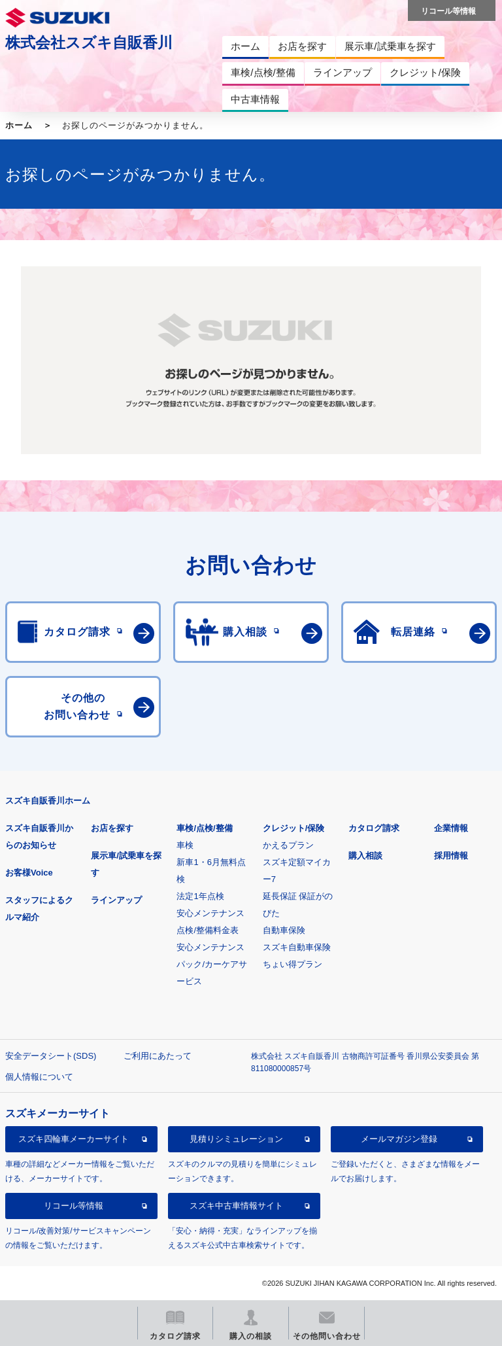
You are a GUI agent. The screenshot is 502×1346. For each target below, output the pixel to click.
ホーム (19, 125)
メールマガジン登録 (399, 1139)
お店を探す (112, 828)
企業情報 (451, 828)
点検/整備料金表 (207, 930)
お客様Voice (29, 872)
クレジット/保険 (294, 828)
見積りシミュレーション (236, 1139)
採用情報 (451, 855)
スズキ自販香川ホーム (47, 801)
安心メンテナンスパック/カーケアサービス (211, 964)
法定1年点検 (200, 896)
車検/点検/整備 (204, 828)
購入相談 (365, 855)
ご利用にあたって (158, 1056)
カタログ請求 (373, 828)
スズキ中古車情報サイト (236, 1206)
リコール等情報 (73, 1206)
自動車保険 (284, 930)
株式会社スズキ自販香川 (89, 42)
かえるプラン (288, 845)
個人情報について (39, 1077)
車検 (184, 845)
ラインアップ (116, 900)
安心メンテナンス (210, 913)
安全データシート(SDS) (50, 1056)
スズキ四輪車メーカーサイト (73, 1139)
